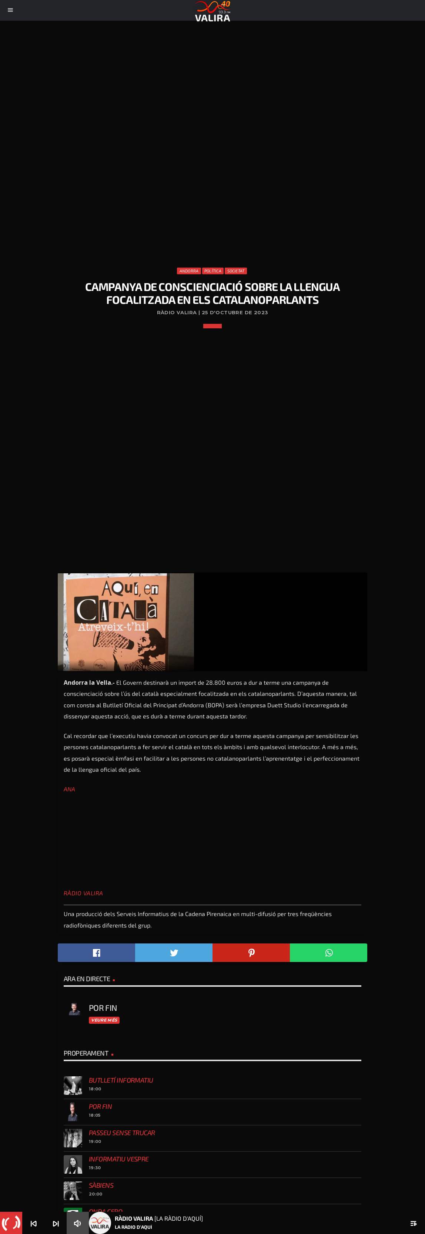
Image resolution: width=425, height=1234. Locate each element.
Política (212, 270)
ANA (69, 788)
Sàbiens (101, 1185)
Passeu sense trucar (122, 1133)
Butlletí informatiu (121, 1080)
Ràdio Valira (83, 893)
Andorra (189, 270)
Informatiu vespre (119, 1159)
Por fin (100, 1106)
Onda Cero (105, 1211)
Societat (236, 270)
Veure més (104, 1020)
